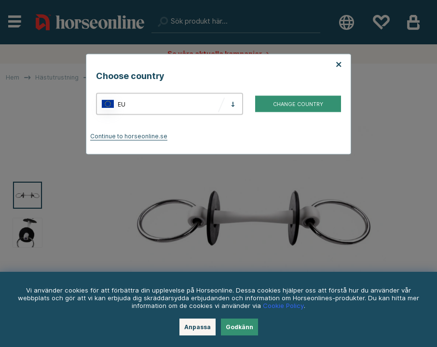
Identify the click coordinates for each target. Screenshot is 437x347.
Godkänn (239, 327)
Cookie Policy (283, 305)
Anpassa (197, 327)
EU (121, 103)
